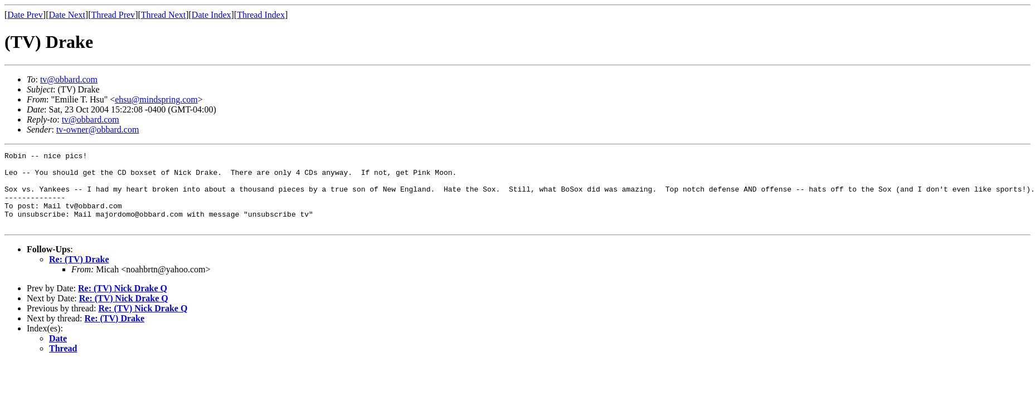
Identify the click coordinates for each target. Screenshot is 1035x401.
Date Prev (25, 14)
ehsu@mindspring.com (156, 99)
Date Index (211, 14)
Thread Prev (113, 14)
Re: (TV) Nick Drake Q (122, 303)
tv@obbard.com (69, 79)
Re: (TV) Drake (79, 274)
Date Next (67, 14)
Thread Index (261, 14)
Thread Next (163, 14)
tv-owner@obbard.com (97, 129)
